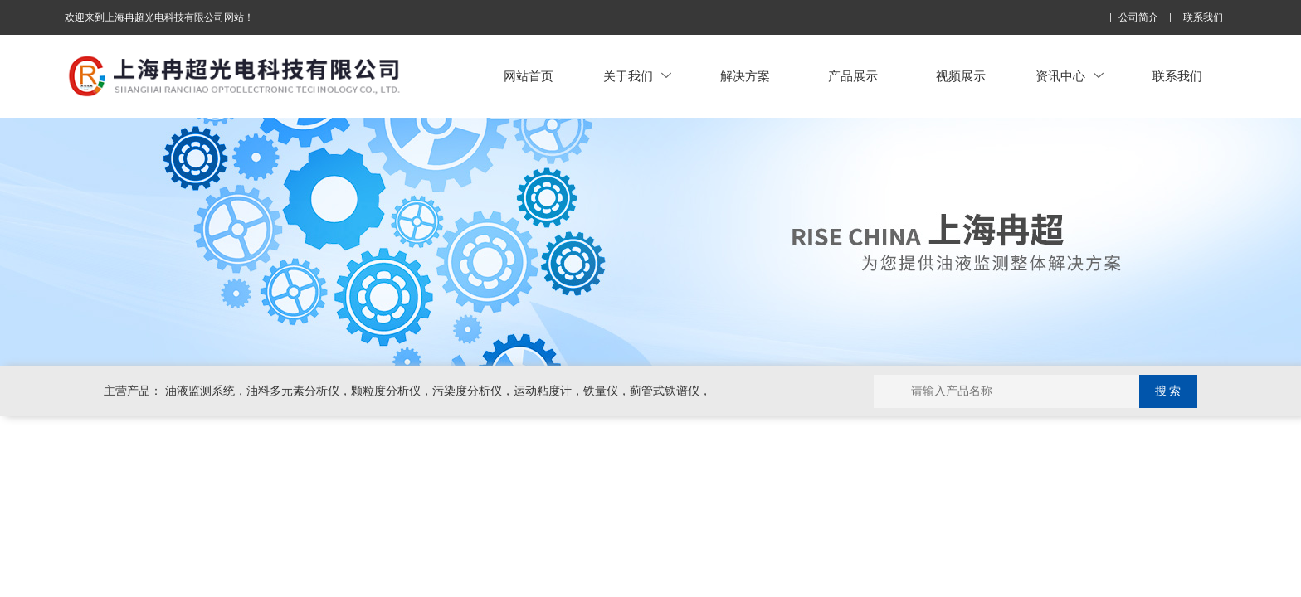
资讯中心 (1069, 76)
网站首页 (528, 76)
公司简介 (1138, 17)
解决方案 (745, 76)
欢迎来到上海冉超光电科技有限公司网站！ (159, 17)
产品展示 (853, 76)
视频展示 (961, 76)
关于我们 (637, 76)
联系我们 (1203, 17)
